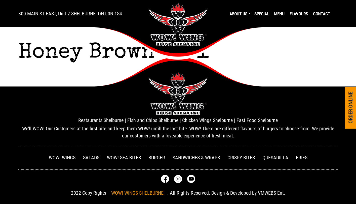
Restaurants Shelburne (101, 120)
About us (238, 13)
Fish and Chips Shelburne (152, 120)
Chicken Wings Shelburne (207, 120)
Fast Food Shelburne (257, 120)
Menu (279, 13)
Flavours (299, 13)
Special (261, 13)
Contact (321, 13)
